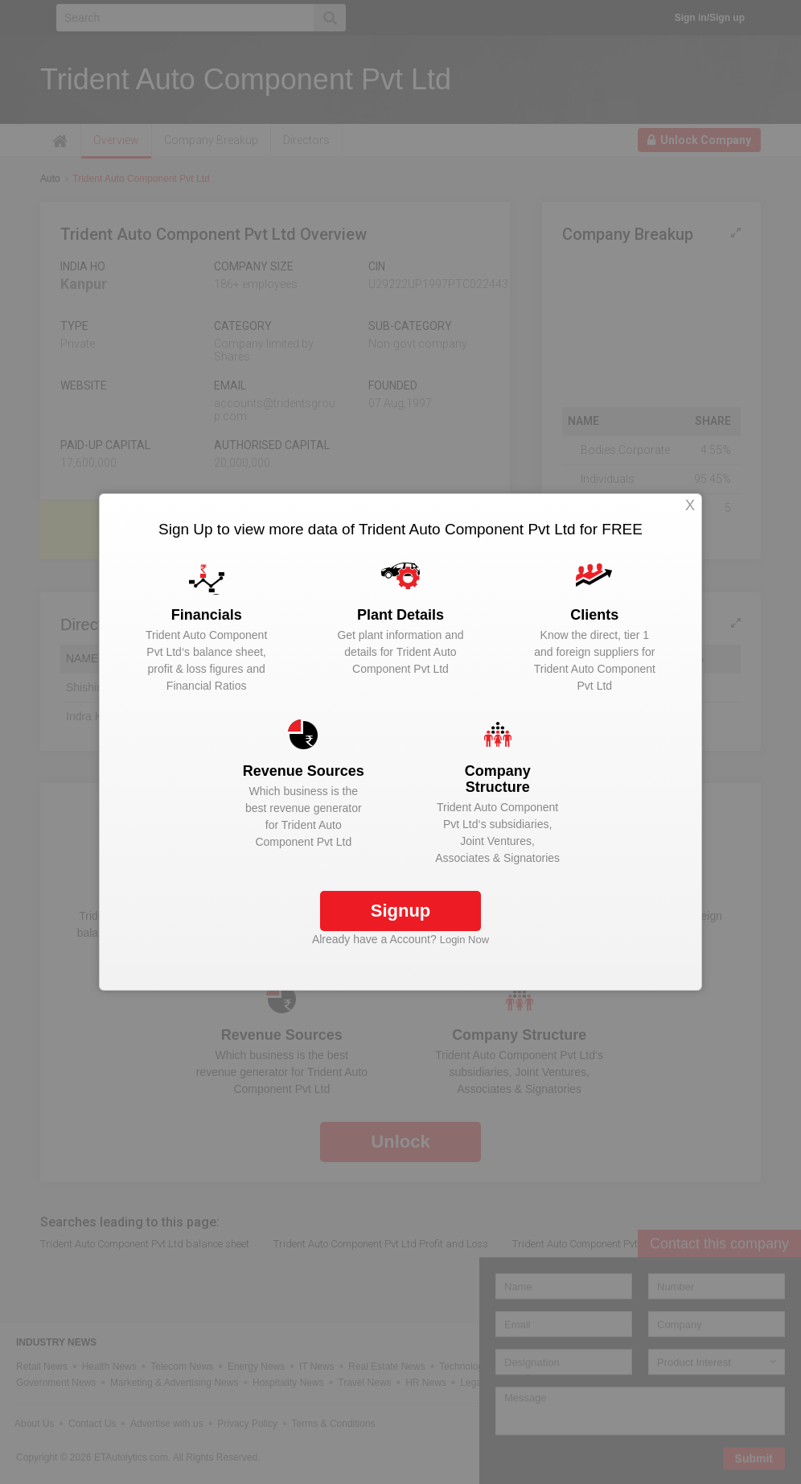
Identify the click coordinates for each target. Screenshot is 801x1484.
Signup (401, 911)
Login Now (464, 940)
